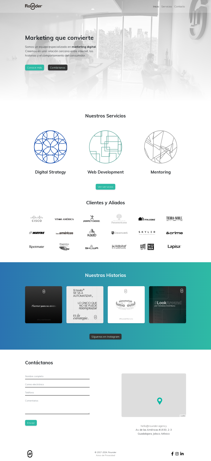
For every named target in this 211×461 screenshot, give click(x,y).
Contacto (179, 6)
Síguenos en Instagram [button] (105, 336)
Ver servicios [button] (105, 186)
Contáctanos (57, 67)
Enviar (31, 422)
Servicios (166, 6)
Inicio (156, 6)
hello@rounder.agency (154, 425)
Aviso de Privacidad (105, 455)
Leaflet (182, 416)
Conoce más (34, 67)
